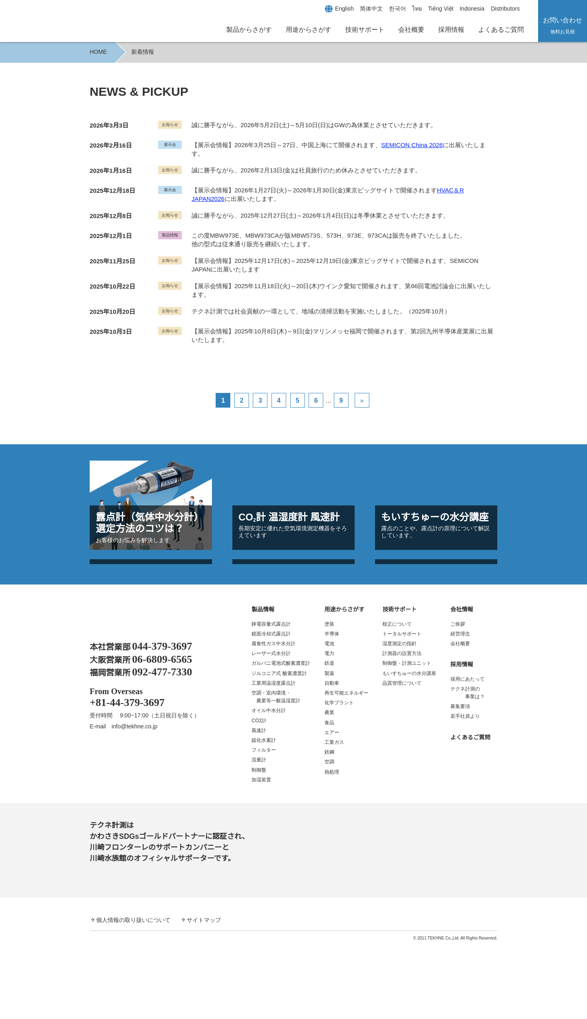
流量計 (259, 833)
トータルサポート (401, 707)
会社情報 (461, 683)
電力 (329, 726)
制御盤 (259, 843)
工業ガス (334, 815)
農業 (329, 786)
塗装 (329, 697)
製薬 (329, 746)
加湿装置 (261, 853)
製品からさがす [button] (249, 29)
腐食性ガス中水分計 (274, 717)
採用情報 (451, 29)
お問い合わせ (562, 25)
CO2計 (259, 794)
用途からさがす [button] (308, 29)
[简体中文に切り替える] (362, 8)
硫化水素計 (264, 813)
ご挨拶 (457, 697)
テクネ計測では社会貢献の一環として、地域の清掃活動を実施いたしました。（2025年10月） (320, 306)
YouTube (124, 835)
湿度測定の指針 (399, 717)
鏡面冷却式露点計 (271, 707)
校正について (397, 697)
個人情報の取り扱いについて (133, 993)
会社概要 (411, 29)
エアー (331, 806)
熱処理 (331, 845)
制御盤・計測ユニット (406, 737)
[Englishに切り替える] (334, 8)
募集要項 (460, 779)
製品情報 (263, 683)
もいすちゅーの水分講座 (409, 746)
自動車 (331, 756)
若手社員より (465, 790)
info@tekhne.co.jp (139, 800)
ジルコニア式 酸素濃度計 (279, 746)
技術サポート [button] (364, 29)
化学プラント (339, 776)
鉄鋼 (329, 825)
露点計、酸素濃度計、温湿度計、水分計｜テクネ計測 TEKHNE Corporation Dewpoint (141, 694)
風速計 (259, 804)
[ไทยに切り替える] (408, 8)
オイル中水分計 (269, 784)
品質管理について (401, 756)
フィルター (264, 823)
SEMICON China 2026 (409, 145)
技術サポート (399, 683)
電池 (329, 717)
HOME (98, 52)
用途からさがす (344, 683)
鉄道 (329, 737)
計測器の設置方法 (401, 726)
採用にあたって (467, 752)
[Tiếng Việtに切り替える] (433, 8)
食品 (329, 796)
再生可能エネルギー (346, 766)
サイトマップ (204, 993)
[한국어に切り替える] (388, 8)
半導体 (331, 707)
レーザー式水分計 (271, 726)
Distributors (503, 8)
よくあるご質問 (501, 29)
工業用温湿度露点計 (274, 756)
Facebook (98, 835)
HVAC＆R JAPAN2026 (465, 185)
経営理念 (460, 707)
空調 (329, 835)
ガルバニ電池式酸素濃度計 (281, 737)
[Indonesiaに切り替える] (466, 8)
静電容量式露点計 (271, 697)
